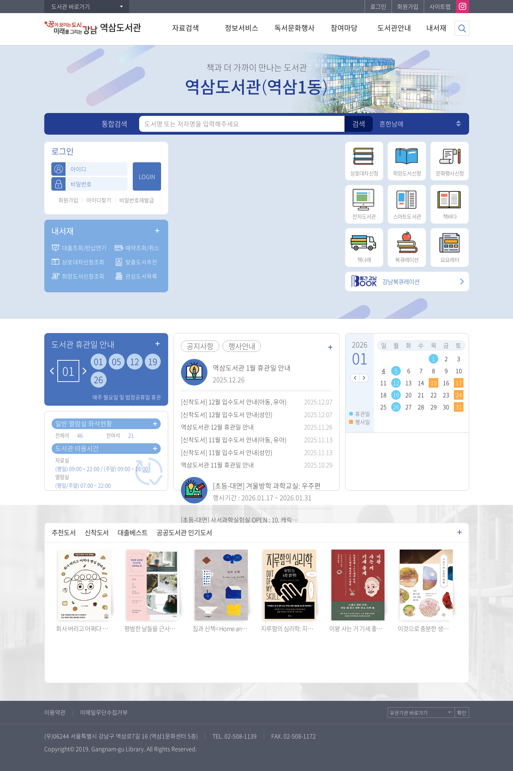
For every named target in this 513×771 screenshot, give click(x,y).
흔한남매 (392, 124)
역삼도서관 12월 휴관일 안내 (217, 426)
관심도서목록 (141, 276)
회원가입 (407, 6)
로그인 (378, 6)
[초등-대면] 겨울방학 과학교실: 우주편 (267, 486)
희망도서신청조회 (83, 276)
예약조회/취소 (142, 247)
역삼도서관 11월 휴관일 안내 (217, 464)
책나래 (364, 246)
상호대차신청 (364, 159)
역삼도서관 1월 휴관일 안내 (252, 368)
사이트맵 (440, 6)
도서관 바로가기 (70, 6)
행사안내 (241, 346)
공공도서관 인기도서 (184, 533)
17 (459, 382)
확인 (461, 712)
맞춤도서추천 (141, 262)
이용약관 (54, 712)
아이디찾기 (98, 200)
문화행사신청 (449, 159)
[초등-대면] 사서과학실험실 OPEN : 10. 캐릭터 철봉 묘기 (252, 519)
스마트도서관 (407, 202)
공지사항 (200, 346)
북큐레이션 (407, 246)
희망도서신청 (407, 159)
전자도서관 (364, 202)
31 (459, 407)
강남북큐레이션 (385, 281)
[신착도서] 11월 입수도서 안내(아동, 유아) (233, 439)
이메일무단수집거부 (104, 712)
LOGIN (147, 176)
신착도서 (97, 533)
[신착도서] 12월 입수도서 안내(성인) (226, 414)
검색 (358, 124)
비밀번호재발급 (136, 200)
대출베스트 (133, 533)
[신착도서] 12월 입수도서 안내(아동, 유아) (233, 401)
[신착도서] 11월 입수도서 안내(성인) (226, 452)
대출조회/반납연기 (84, 247)
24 (459, 394)
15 (434, 382)
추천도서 (64, 533)
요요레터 (449, 246)
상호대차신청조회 (83, 262)
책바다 (449, 202)
